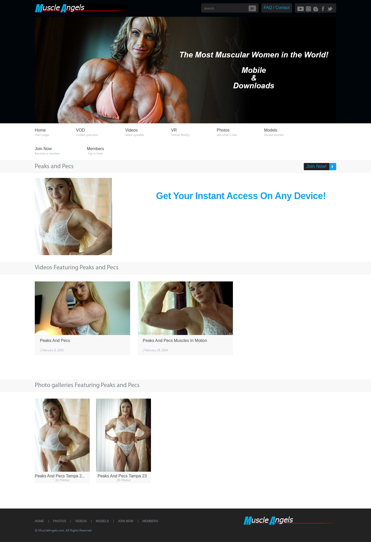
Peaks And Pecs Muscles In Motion (175, 340)
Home (39, 521)
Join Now (125, 521)
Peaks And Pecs (55, 340)
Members (150, 521)
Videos (81, 521)
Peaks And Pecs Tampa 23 (122, 476)
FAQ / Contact (277, 7)
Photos (59, 521)
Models (102, 521)
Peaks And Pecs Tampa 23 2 (61, 476)
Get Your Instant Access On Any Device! (241, 196)
